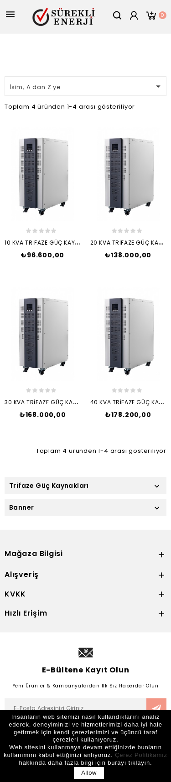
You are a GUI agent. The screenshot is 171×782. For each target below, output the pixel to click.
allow (89, 772)
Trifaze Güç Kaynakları (49, 485)
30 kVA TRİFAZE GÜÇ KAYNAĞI (47, 402)
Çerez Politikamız (141, 755)
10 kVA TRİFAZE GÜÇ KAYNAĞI (47, 242)
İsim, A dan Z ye (87, 86)
